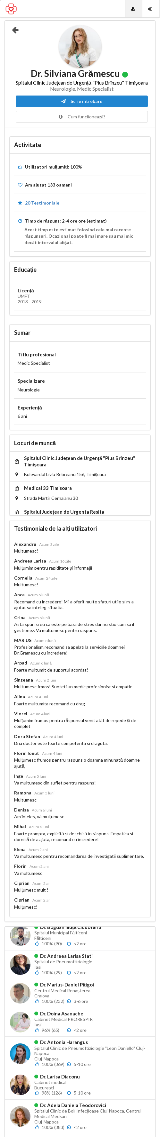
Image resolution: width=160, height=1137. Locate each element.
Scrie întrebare (81, 101)
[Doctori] (133, 8)
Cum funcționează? (81, 116)
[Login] (151, 8)
